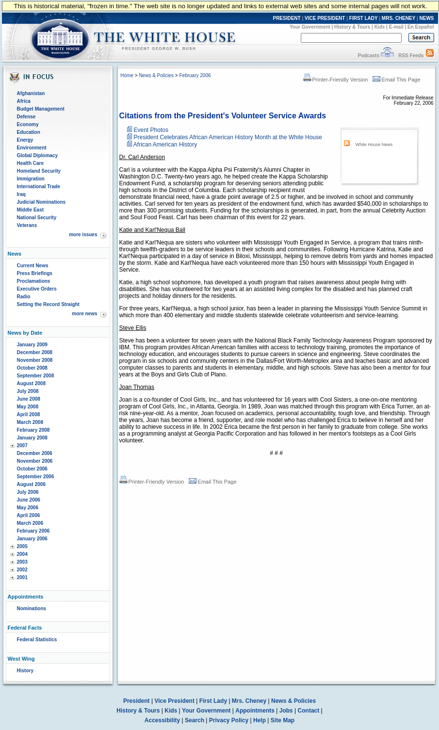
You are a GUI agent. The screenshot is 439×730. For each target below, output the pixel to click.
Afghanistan (31, 93)
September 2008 (35, 375)
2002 (22, 569)
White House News (374, 144)
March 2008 (30, 422)
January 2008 (32, 437)
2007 (22, 445)
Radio (24, 296)
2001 (22, 577)
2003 (22, 562)
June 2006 (28, 500)
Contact (309, 710)
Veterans (27, 225)
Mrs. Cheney (249, 701)
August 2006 (31, 484)
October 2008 (32, 368)
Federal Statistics (37, 639)
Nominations (32, 608)
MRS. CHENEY (398, 18)
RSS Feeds (410, 55)
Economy (28, 124)
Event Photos (151, 130)
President (136, 701)
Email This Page (397, 79)
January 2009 (32, 344)
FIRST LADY (363, 18)
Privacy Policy (228, 720)
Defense (26, 116)
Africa (24, 101)
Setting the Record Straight (48, 304)
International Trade (38, 186)
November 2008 (35, 360)
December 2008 (34, 352)
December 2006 (34, 453)
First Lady (213, 701)
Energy (25, 140)
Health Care (30, 163)
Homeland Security (39, 171)
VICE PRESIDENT (325, 18)
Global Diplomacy (37, 155)
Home (126, 75)
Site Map (282, 720)
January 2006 (32, 538)
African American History (165, 144)
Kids (379, 27)
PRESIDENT (286, 18)
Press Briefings (34, 273)
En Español (420, 27)
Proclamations (33, 281)
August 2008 (31, 383)
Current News (33, 265)
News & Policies (156, 75)
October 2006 (32, 468)
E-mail (396, 27)
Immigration (31, 178)
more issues (83, 234)
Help (259, 720)
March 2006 (30, 523)
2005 (22, 546)
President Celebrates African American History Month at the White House (228, 137)
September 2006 (35, 476)
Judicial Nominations (41, 202)
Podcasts (368, 55)
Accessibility (162, 720)
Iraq (21, 194)
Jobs (286, 710)
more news (84, 313)
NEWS (427, 18)
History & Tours (352, 27)
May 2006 (27, 507)
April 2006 (28, 515)
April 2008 (28, 414)
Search (194, 720)
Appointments (255, 710)
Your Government (310, 27)
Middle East (30, 209)
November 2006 (35, 461)
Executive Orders (37, 289)
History (25, 670)
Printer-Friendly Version (335, 79)
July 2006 (28, 492)
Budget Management (41, 109)
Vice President (174, 701)
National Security (37, 217)
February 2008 (33, 430)
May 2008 (27, 406)
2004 (22, 554)
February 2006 (33, 531)
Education (28, 132)
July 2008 (28, 391)
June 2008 (28, 399)
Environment (32, 147)
